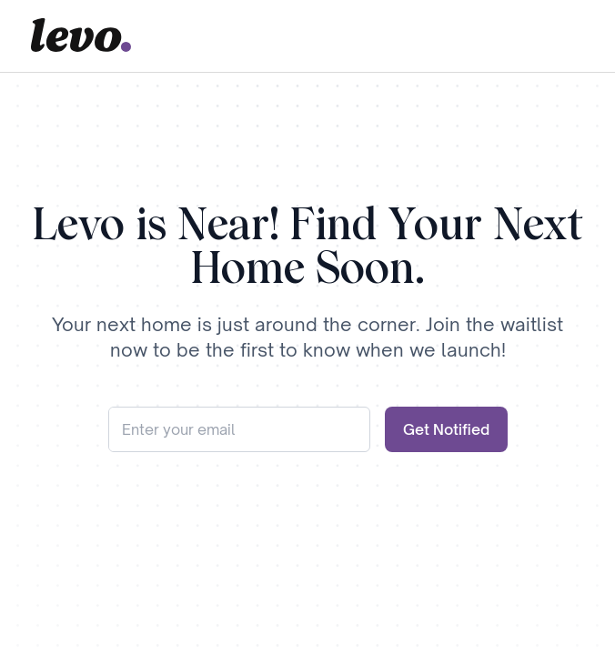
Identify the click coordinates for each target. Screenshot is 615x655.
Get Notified (446, 429)
